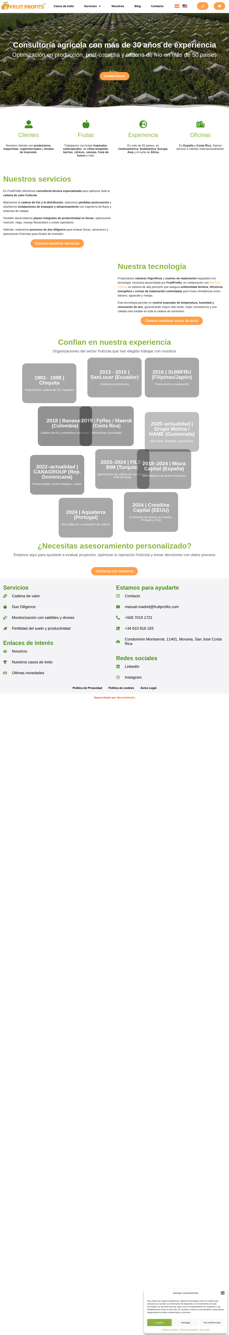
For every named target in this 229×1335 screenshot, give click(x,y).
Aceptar (159, 1322)
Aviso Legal (204, 1329)
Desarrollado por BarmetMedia (114, 697)
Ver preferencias (212, 1322)
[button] (222, 1292)
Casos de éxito (64, 6)
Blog (137, 6)
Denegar (185, 1322)
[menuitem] (177, 5)
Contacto (157, 6)
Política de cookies (170, 1329)
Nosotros (118, 6)
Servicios (92, 6)
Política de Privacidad (189, 1329)
